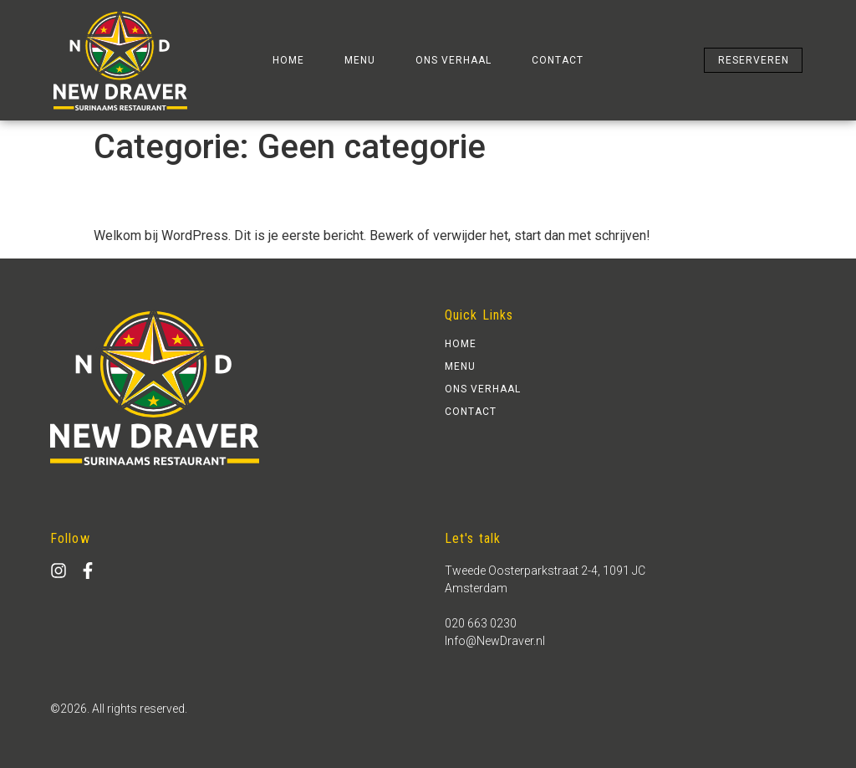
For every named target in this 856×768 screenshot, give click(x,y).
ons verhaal (453, 60)
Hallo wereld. (127, 201)
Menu (359, 60)
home (288, 60)
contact (557, 60)
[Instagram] (58, 570)
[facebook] (87, 570)
